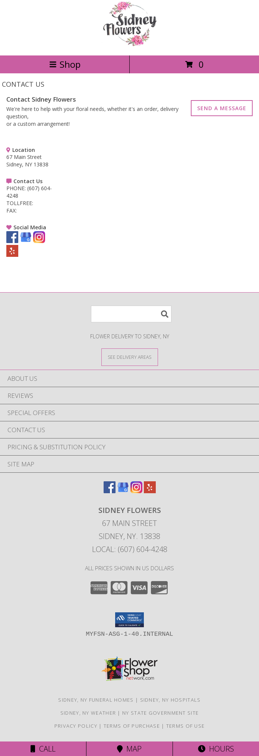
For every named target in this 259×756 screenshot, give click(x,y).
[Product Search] (131, 314)
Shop (64, 64)
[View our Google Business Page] (26, 241)
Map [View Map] (129, 749)
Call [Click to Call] (43, 749)
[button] (129, 619)
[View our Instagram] (39, 241)
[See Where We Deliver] (129, 356)
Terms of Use (185, 725)
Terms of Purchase (132, 725)
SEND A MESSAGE (221, 108)
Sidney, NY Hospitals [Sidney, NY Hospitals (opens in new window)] (170, 699)
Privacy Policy (75, 725)
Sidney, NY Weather (88, 712)
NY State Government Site (160, 712)
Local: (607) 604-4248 (129, 549)
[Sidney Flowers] (129, 44)
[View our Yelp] (12, 254)
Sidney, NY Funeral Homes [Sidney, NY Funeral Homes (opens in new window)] (95, 699)
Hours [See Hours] (216, 749)
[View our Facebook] (12, 241)
